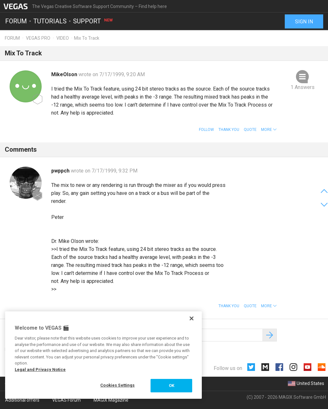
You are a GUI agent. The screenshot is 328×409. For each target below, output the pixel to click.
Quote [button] (250, 129)
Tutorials (50, 21)
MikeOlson (64, 74)
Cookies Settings (117, 385)
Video (62, 38)
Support (93, 21)
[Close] (191, 318)
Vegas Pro (38, 38)
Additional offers (22, 400)
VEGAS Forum (66, 400)
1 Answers (303, 87)
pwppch (61, 171)
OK (171, 385)
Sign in (304, 22)
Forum (16, 21)
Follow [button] (206, 129)
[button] (269, 129)
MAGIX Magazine (111, 400)
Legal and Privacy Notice (40, 369)
